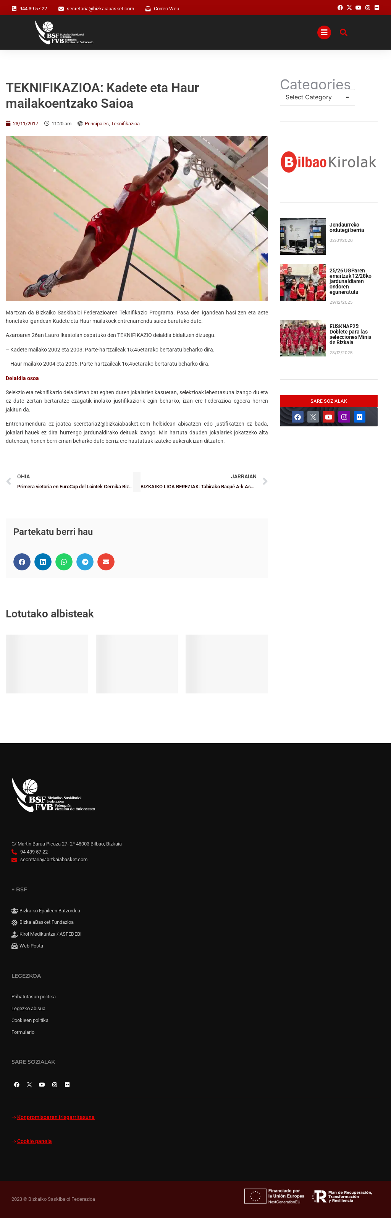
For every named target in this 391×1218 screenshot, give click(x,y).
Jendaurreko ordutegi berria (347, 227)
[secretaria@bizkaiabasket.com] (61, 8)
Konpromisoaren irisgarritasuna (56, 1117)
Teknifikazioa (125, 123)
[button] (22, 561)
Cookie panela (34, 1141)
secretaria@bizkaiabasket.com (100, 8)
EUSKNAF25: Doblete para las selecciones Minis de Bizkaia (350, 334)
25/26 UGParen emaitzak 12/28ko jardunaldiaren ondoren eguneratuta (351, 281)
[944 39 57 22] (14, 8)
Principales (97, 123)
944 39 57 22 (33, 8)
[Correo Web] (148, 8)
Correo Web (166, 8)
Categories (315, 84)
